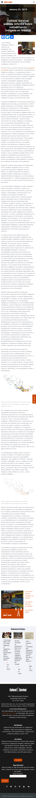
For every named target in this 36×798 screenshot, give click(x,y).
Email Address (18, 774)
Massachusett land (8, 713)
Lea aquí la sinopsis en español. (29, 604)
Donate (18, 760)
